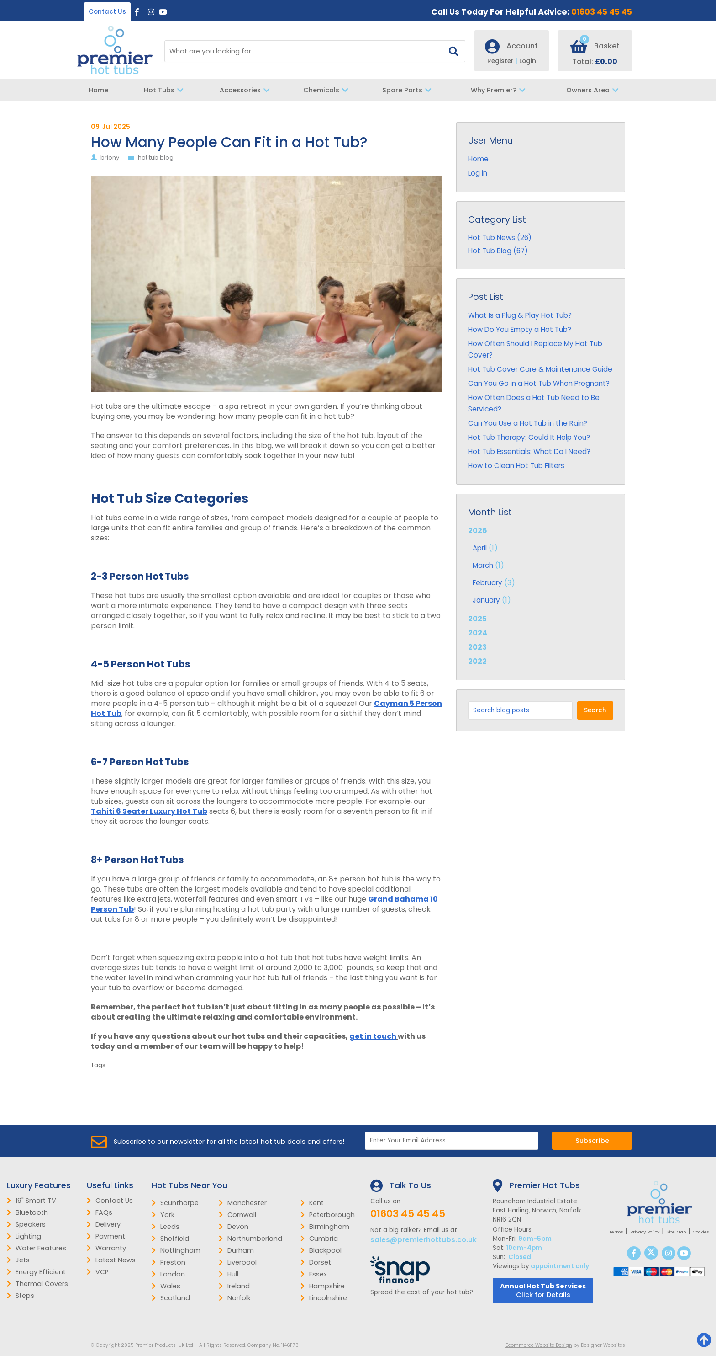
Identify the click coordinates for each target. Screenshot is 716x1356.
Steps (20, 1295)
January (486, 600)
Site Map (676, 1232)
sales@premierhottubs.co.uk (423, 1239)
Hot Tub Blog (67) (498, 251)
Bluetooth (27, 1212)
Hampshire (322, 1286)
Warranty (106, 1248)
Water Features (36, 1248)
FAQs (99, 1212)
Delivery (104, 1224)
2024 (477, 633)
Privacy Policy (644, 1232)
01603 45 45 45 (601, 11)
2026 (540, 566)
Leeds (165, 1226)
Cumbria (319, 1238)
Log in (477, 173)
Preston (168, 1262)
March (483, 565)
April (480, 548)
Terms (616, 1232)
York (163, 1214)
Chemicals (328, 90)
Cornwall (237, 1214)
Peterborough (327, 1214)
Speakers (26, 1224)
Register (503, 61)
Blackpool (321, 1250)
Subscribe (592, 1140)
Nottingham (176, 1250)
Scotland (171, 1298)
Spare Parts (409, 90)
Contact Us (107, 11)
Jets (18, 1260)
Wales (166, 1286)
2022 (477, 661)
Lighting (24, 1236)
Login (527, 61)
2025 (477, 619)
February (487, 582)
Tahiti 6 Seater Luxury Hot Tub (149, 811)
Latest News (111, 1260)
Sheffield (170, 1238)
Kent (312, 1202)
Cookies (701, 1232)
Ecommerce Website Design (538, 1345)
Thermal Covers (37, 1283)
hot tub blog (156, 157)
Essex (313, 1274)
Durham (236, 1250)
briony (109, 157)
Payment (106, 1236)
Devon (233, 1226)
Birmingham (324, 1226)
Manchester (243, 1202)
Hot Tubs (166, 90)
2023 (477, 647)
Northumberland (250, 1238)
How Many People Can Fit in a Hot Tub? (229, 142)
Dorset (315, 1262)
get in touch (372, 1036)
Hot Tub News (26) (500, 237)
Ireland (234, 1286)
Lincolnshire (323, 1298)
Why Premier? (500, 90)
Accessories (247, 90)
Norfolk (235, 1298)
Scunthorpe (175, 1202)
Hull (228, 1274)
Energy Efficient (36, 1271)
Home (98, 90)
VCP (98, 1271)
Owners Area (594, 90)
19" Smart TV (31, 1200)
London (168, 1274)
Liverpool (238, 1262)
